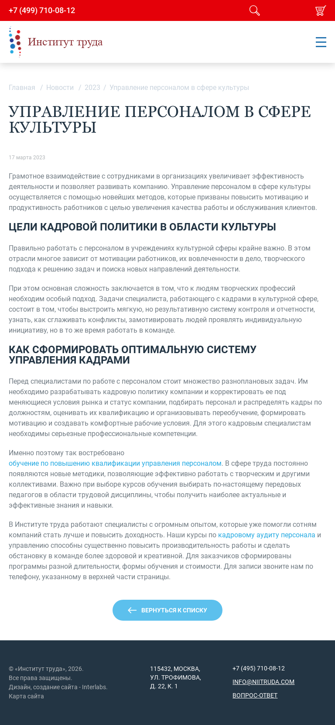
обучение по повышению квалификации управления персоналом (115, 463)
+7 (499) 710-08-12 (42, 10)
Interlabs (94, 687)
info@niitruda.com (263, 681)
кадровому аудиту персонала (266, 535)
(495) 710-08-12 (262, 668)
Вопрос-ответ (254, 695)
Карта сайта (26, 696)
